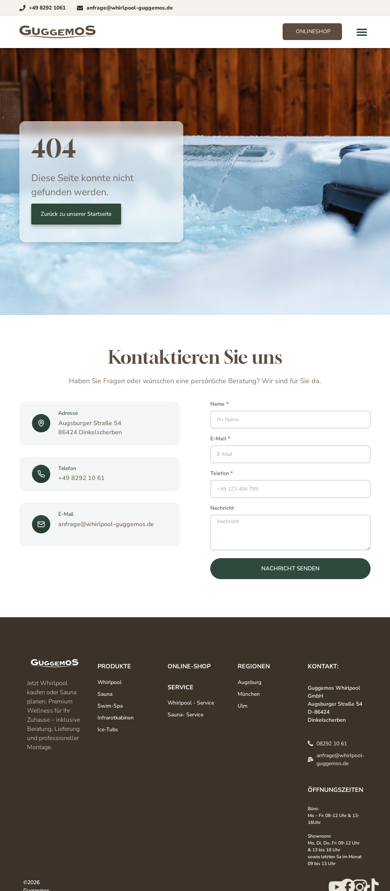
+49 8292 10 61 (81, 478)
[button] (362, 31)
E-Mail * (220, 439)
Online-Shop (189, 666)
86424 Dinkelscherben (90, 432)
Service (180, 687)
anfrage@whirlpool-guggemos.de (106, 524)
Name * (219, 404)
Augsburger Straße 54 (89, 423)
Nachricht (222, 509)
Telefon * (221, 474)
